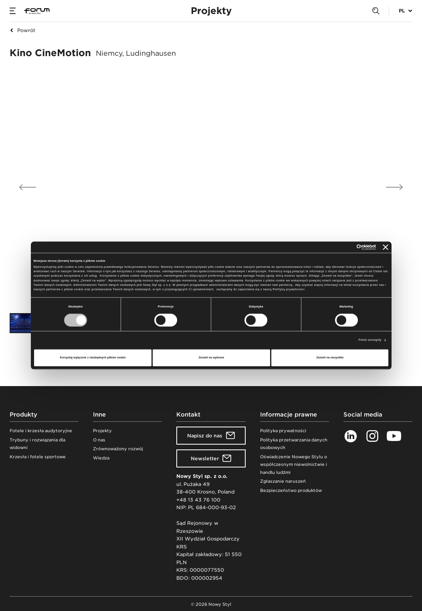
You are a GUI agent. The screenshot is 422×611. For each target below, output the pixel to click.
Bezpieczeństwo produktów (291, 490)
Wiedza (101, 458)
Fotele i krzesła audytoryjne (41, 430)
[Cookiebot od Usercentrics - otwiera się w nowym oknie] (341, 247)
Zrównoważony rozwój (118, 448)
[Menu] (13, 11)
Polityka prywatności (283, 430)
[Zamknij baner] (385, 247)
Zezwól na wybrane (211, 357)
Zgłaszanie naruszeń (283, 481)
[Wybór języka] (400, 11)
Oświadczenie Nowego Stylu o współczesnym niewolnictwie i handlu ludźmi (293, 464)
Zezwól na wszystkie (329, 357)
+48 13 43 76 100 (198, 500)
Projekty (102, 430)
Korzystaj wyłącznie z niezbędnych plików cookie (92, 357)
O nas (99, 440)
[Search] (376, 11)
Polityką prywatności (289, 289)
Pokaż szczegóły (370, 340)
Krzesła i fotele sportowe (38, 456)
